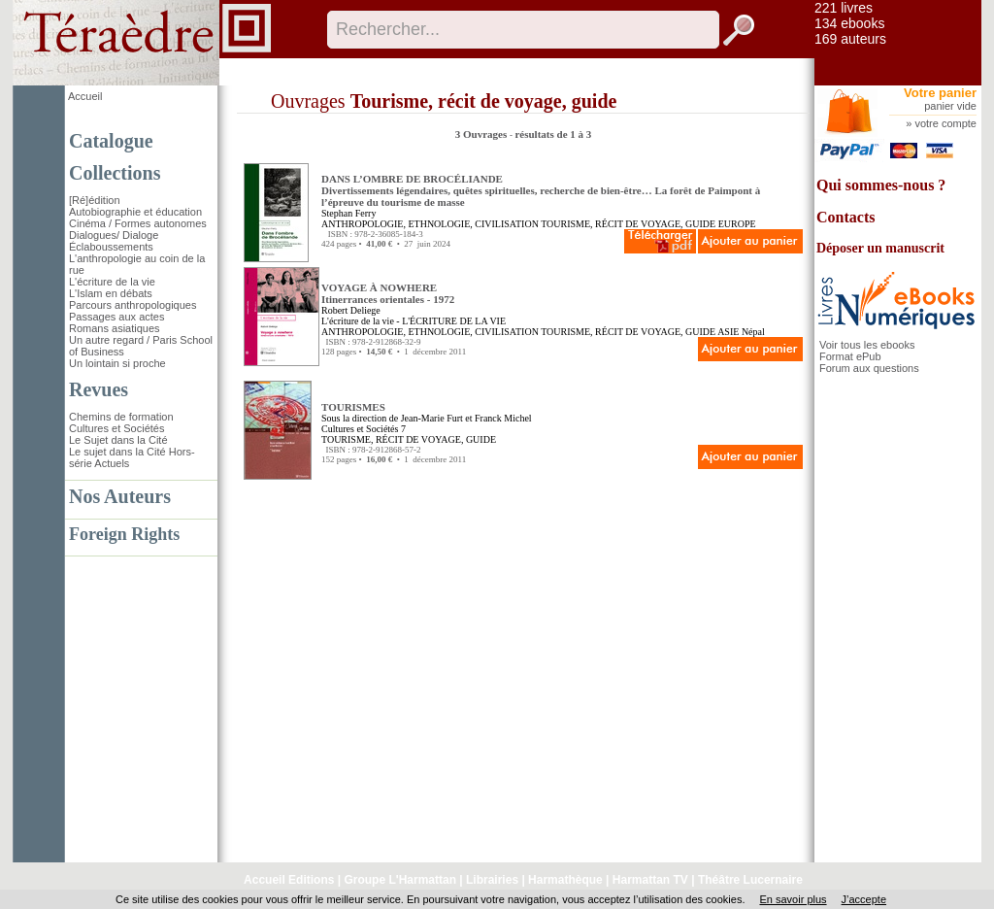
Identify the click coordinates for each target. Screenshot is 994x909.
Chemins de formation (121, 416)
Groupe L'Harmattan (400, 880)
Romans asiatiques (114, 328)
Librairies (492, 880)
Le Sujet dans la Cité (118, 440)
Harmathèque (565, 880)
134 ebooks (849, 23)
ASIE (728, 331)
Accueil (85, 96)
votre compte (945, 123)
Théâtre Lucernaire (750, 880)
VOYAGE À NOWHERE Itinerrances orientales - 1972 (387, 293)
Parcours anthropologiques (132, 305)
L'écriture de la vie (112, 281)
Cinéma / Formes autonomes (138, 223)
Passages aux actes (116, 316)
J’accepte (864, 899)
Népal (753, 331)
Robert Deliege (351, 310)
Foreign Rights (124, 534)
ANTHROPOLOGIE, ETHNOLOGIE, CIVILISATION (430, 224)
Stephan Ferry (348, 213)
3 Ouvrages (482, 134)
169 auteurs (850, 39)
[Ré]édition (94, 200)
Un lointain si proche (117, 363)
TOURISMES (353, 407)
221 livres (843, 8)
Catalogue (111, 141)
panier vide (950, 106)
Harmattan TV (650, 880)
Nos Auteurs (120, 496)
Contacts (845, 217)
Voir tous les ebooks (866, 345)
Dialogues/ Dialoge (113, 235)
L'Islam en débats (110, 293)
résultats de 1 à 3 (552, 134)
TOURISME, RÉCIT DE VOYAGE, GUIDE (628, 224)
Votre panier (940, 92)
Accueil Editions (289, 880)
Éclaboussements (111, 246)
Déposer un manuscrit (880, 248)
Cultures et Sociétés (116, 428)
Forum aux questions (869, 368)
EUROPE (737, 224)
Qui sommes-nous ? (880, 185)
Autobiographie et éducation (135, 212)
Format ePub (850, 356)
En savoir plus (792, 899)
